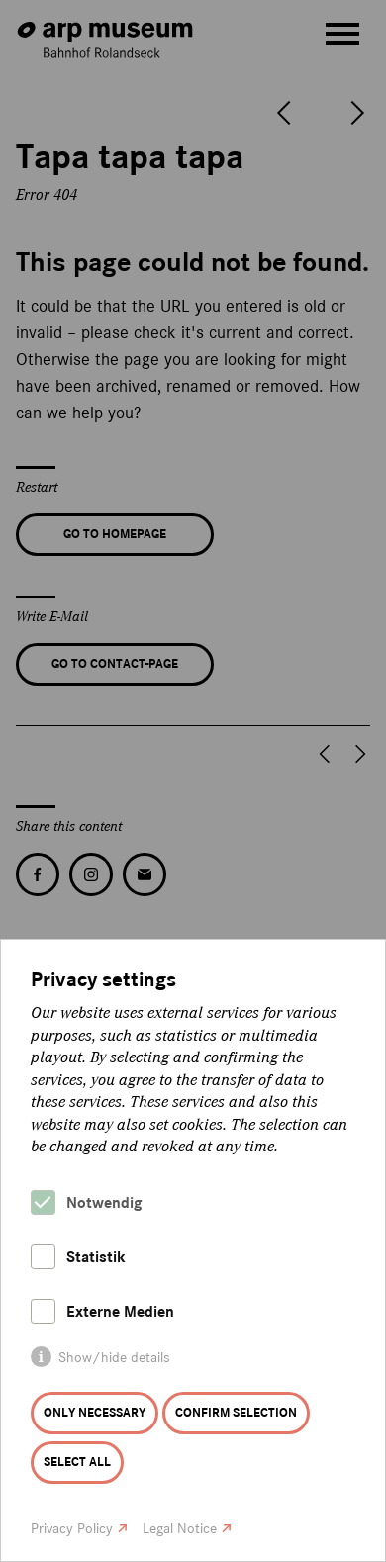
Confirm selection (236, 1413)
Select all (77, 1462)
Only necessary (94, 1413)
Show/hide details (114, 1357)
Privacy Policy (72, 1528)
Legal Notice (180, 1528)
